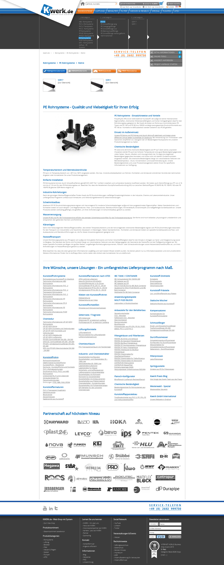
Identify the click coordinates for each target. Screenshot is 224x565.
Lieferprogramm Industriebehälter (91, 372)
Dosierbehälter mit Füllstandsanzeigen (93, 385)
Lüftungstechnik (85, 332)
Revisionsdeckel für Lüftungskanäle (92, 334)
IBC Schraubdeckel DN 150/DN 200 (127, 279)
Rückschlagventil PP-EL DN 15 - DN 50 (93, 288)
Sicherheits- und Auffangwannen (91, 370)
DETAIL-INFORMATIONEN (164, 52)
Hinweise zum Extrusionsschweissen (92, 308)
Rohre (83, 53)
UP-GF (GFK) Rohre (50, 326)
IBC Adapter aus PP (121, 283)
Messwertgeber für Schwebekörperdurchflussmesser (162, 346)
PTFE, (55, 382)
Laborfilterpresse (156, 359)
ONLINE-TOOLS (160, 56)
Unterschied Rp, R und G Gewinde (56, 376)
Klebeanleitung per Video (88, 300)
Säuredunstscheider (121, 313)
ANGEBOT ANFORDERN (163, 60)
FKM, (63, 382)
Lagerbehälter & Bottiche (88, 366)
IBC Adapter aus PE (121, 281)
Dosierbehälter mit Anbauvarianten (92, 379)
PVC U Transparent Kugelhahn (54, 390)
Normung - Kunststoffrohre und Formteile (59, 367)
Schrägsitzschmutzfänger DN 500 (162, 330)
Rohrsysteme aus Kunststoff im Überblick (58, 279)
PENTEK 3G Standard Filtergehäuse (127, 341)
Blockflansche (119, 324)
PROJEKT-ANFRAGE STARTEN (165, 64)
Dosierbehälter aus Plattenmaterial (92, 381)
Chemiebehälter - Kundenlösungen (92, 383)
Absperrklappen (49, 397)
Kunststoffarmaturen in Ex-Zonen (91, 283)
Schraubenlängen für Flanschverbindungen (51, 379)
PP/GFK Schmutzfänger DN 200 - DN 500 (58, 339)
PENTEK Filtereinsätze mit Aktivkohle (128, 360)
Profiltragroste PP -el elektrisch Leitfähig (94, 322)
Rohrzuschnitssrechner (51, 360)
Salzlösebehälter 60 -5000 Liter (90, 363)
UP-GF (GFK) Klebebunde (52, 335)
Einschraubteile (156, 281)
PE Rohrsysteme (73, 53)
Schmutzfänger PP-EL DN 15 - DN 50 (92, 285)
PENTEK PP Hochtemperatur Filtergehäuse (130, 345)
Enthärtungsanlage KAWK (123, 367)
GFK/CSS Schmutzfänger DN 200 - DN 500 (58, 341)
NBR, (59, 382)
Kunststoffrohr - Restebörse (53, 365)
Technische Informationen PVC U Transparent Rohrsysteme (55, 291)
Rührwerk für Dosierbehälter (89, 376)
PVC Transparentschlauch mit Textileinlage (95, 347)
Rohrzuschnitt (105, 71)
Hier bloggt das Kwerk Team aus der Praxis (166, 379)
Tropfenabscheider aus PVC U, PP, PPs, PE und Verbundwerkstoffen (130, 398)
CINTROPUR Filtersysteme (124, 363)
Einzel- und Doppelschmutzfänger (163, 326)
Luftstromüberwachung (87, 337)
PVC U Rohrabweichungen (53, 369)
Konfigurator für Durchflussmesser (163, 342)
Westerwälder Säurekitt (158, 389)
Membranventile (49, 392)
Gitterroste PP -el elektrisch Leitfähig (92, 320)
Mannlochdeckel (120, 320)
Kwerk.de (46, 53)
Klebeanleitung (84, 298)
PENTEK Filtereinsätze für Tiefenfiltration (129, 358)
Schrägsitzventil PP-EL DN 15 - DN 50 (92, 290)
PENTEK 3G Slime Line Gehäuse (126, 339)
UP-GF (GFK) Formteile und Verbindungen (58, 328)
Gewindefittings (156, 283)
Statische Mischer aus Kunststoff (162, 303)
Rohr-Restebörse (130, 71)
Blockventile (47, 394)
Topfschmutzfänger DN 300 (160, 328)
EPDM (67, 382)
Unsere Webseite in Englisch (160, 399)
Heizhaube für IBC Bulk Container (127, 292)
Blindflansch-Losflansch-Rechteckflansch (129, 379)
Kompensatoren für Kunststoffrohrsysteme (158, 314)
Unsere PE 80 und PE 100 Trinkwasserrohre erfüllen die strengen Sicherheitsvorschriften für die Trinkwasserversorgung (87, 217)
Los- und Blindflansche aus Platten (163, 293)
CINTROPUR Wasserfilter (123, 365)
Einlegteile (154, 279)
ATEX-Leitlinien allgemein (88, 279)
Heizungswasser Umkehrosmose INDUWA (129, 369)
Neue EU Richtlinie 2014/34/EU (90, 281)
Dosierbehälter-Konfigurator (89, 357)
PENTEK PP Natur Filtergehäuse (126, 347)
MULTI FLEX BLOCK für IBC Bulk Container (130, 285)
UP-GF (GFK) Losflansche (52, 337)
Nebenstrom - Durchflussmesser (162, 349)
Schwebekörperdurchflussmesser (162, 340)
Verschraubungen (156, 285)
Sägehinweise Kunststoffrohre (54, 362)
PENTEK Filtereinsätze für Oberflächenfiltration (123, 355)
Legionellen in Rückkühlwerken (126, 303)
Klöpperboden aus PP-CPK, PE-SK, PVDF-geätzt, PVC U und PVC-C (129, 327)
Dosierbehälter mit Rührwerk (89, 374)
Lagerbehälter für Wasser (88, 368)
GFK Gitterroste (84, 318)
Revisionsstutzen (120, 322)
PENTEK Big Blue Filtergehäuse (125, 343)
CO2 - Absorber (120, 315)
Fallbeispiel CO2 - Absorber (124, 318)
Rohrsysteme (59, 53)
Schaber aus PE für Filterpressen (162, 369)
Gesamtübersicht (79, 71)
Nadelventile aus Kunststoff (53, 399)
